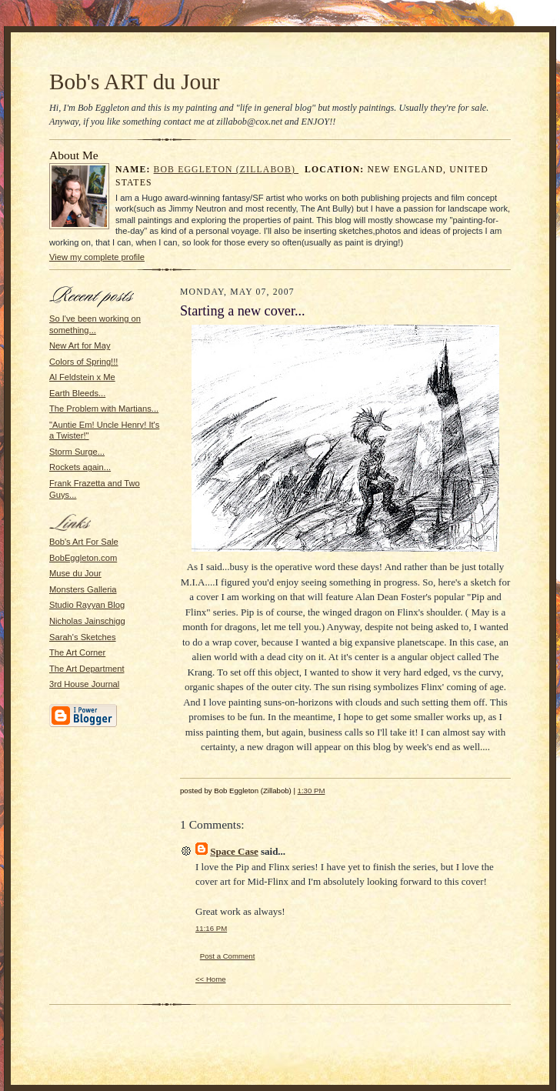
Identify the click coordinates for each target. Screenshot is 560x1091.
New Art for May (79, 345)
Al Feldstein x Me (82, 377)
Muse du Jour (75, 573)
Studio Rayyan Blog (87, 604)
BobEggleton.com (83, 557)
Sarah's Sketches (82, 637)
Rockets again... (80, 467)
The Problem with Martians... (103, 408)
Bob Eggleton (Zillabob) (226, 170)
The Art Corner (77, 652)
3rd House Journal (84, 684)
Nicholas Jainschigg (87, 621)
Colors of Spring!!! (83, 361)
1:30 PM (311, 790)
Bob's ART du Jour (134, 81)
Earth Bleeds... (77, 393)
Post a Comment (227, 956)
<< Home (210, 979)
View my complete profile (97, 257)
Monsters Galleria (83, 589)
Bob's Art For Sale (83, 541)
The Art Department (87, 668)
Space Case (234, 851)
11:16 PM (211, 928)
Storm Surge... (77, 451)
